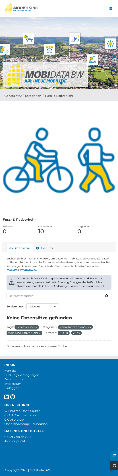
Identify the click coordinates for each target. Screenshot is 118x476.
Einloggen (11, 388)
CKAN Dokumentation (20, 415)
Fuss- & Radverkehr (59, 96)
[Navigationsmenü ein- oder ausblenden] (110, 8)
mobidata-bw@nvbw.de (22, 270)
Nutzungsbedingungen (21, 375)
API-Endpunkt (14, 441)
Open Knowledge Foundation (26, 424)
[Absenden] (106, 296)
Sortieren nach (16, 306)
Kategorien (33, 96)
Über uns (44, 248)
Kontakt (10, 370)
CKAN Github (14, 419)
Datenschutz (13, 379)
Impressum (12, 383)
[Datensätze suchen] (54, 296)
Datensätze (19, 248)
